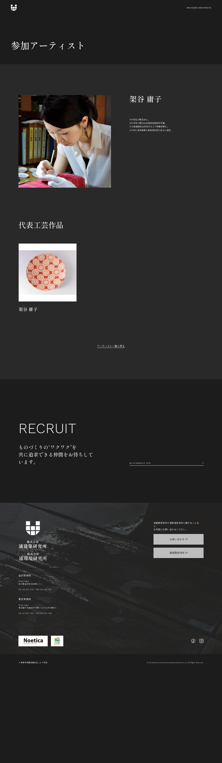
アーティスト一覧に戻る (111, 346)
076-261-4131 (28, 681)
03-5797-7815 (28, 705)
